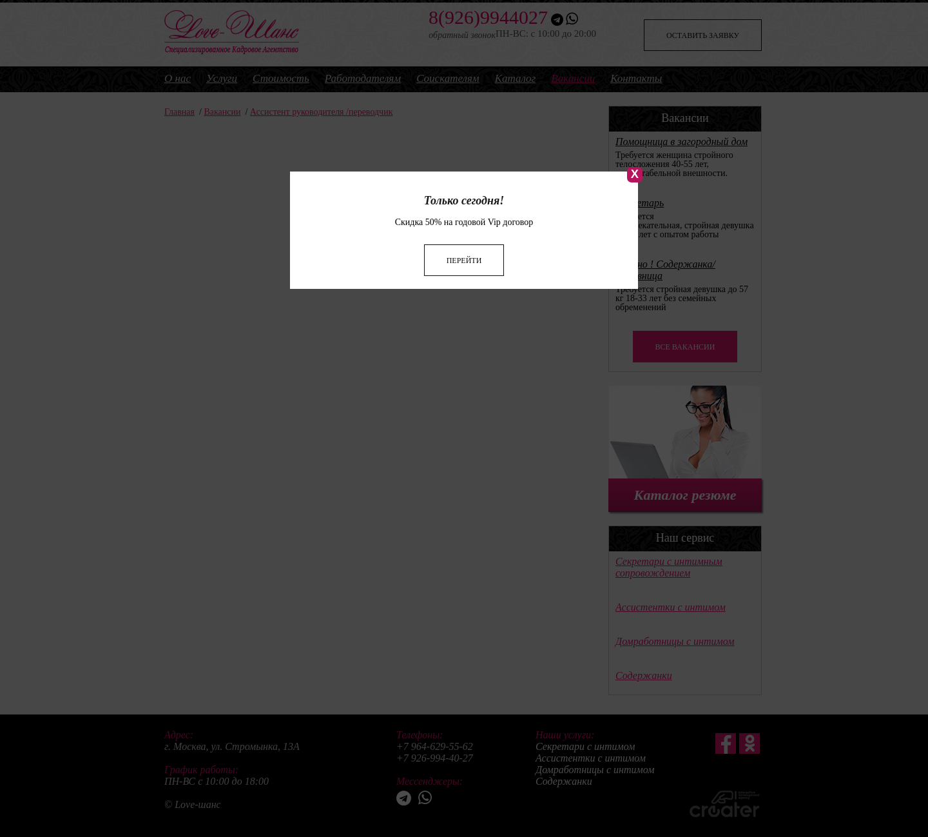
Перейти (464, 245)
